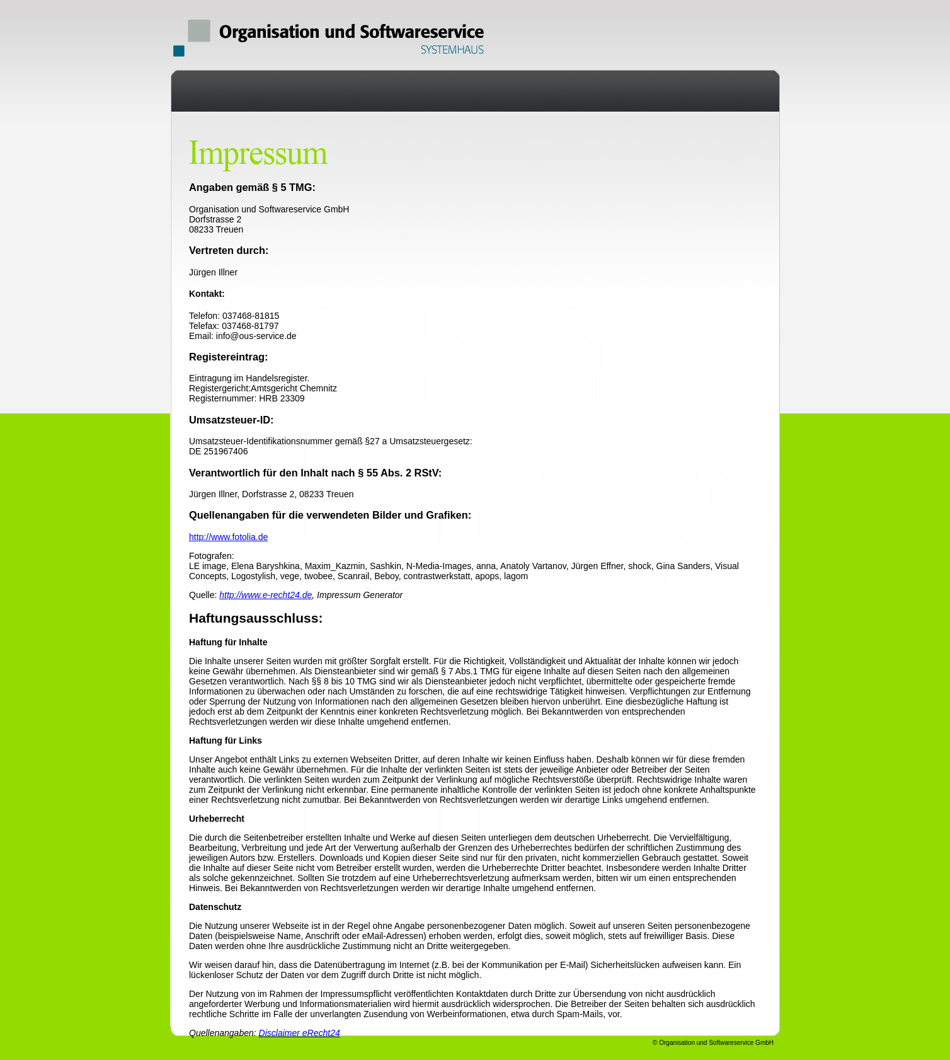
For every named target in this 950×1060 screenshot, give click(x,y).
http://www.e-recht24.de (265, 595)
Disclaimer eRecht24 (299, 1033)
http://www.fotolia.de (228, 537)
